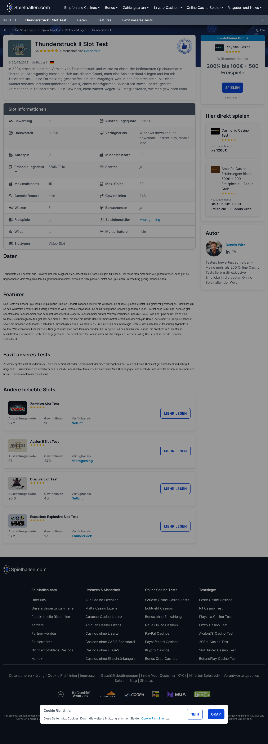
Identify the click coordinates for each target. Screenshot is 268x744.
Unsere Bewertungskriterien (53, 608)
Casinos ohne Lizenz (101, 633)
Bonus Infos (232, 97)
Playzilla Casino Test (215, 617)
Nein (195, 714)
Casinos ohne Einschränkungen (110, 658)
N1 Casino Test (211, 608)
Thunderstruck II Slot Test (46, 20)
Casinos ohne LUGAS (102, 650)
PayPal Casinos (157, 633)
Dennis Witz (92, 51)
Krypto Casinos (157, 650)
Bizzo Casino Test (213, 625)
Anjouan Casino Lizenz (103, 625)
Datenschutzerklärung (27, 675)
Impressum (89, 675)
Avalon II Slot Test (44, 441)
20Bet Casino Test (213, 642)
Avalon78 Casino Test (216, 633)
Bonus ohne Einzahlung (163, 617)
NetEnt (77, 423)
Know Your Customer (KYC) (163, 675)
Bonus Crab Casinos (161, 658)
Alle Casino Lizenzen (101, 600)
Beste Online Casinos (215, 600)
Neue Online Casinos (161, 625)
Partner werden (43, 633)
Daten (82, 20)
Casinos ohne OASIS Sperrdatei (110, 642)
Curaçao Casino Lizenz (103, 617)
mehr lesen (175, 413)
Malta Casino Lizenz (101, 608)
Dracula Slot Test (44, 479)
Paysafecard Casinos (161, 642)
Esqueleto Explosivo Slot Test (54, 517)
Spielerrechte (41, 642)
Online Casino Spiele (24, 30)
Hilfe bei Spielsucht (204, 675)
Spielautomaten (50, 30)
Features (105, 20)
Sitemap (146, 680)
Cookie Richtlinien (153, 718)
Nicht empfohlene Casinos (52, 650)
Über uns (38, 600)
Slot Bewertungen (75, 30)
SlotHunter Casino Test (217, 650)
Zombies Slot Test (44, 404)
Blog (133, 680)
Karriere (37, 625)
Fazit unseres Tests (137, 20)
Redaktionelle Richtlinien (50, 617)
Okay (216, 714)
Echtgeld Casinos (159, 608)
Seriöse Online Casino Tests (167, 600)
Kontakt (37, 658)
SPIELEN (232, 87)
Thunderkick (82, 536)
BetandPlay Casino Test (218, 658)
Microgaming (149, 219)
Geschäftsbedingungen (119, 675)
